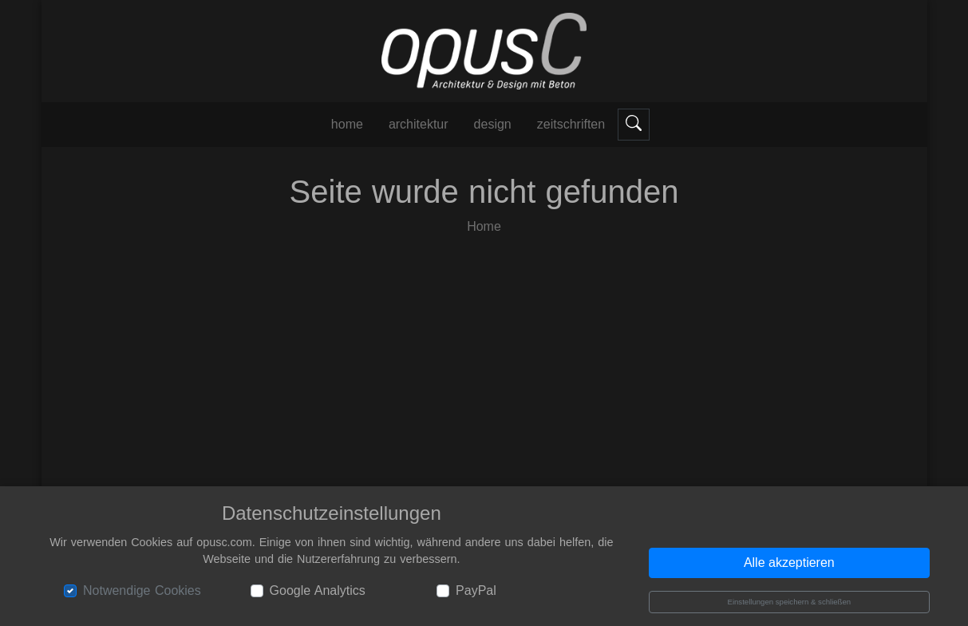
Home (484, 226)
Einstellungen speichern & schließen (789, 601)
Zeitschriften (571, 124)
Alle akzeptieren (789, 562)
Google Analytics (317, 590)
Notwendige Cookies (142, 590)
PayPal (476, 590)
